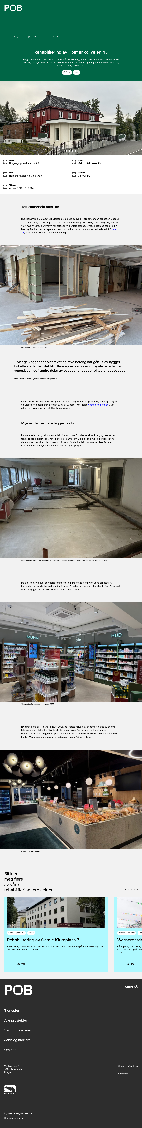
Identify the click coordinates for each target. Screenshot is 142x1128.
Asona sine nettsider (98, 404)
